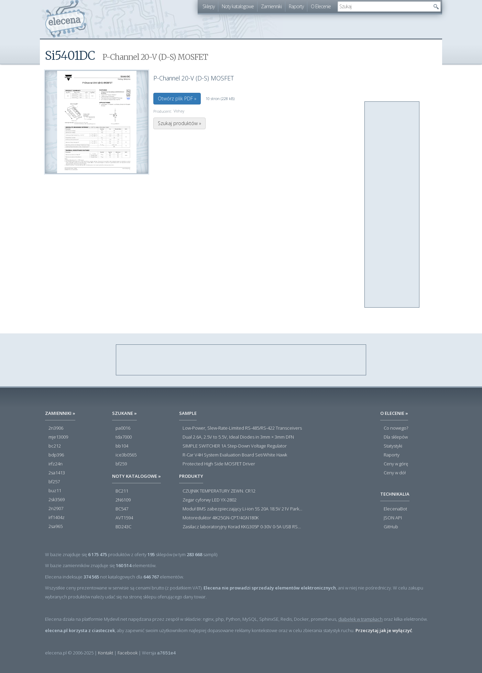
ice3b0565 (126, 455)
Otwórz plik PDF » (177, 98)
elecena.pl (66, 19)
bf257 (54, 482)
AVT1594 (124, 518)
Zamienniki (271, 6)
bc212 (54, 446)
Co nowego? (396, 428)
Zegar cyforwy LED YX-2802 (210, 500)
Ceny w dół (395, 473)
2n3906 (55, 428)
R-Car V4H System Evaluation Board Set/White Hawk (235, 455)
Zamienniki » (60, 413)
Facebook (128, 653)
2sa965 (55, 526)
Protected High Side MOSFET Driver (219, 464)
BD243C (123, 527)
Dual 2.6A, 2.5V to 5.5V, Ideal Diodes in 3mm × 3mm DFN (238, 437)
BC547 (122, 509)
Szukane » (124, 413)
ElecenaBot (395, 509)
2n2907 (55, 508)
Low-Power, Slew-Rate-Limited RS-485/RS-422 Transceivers (242, 428)
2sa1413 (56, 473)
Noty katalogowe (238, 6)
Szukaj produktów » (179, 123)
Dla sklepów (396, 437)
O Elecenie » (394, 413)
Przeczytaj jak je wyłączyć (383, 630)
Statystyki (393, 446)
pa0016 (123, 428)
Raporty (296, 6)
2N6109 (123, 500)
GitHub (391, 527)
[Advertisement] (392, 205)
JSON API (393, 518)
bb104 (122, 446)
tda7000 (124, 437)
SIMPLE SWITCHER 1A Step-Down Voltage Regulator (235, 446)
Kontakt (105, 653)
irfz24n (55, 464)
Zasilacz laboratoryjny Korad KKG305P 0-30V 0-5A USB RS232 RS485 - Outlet (243, 527)
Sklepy (208, 6)
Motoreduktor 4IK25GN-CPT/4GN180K (221, 518)
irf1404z (56, 517)
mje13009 (58, 437)
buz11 (54, 491)
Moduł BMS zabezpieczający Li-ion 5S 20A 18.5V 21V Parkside (243, 509)
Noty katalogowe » (136, 476)
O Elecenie (321, 6)
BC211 (122, 491)
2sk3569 (56, 500)
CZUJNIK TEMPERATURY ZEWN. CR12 (219, 491)
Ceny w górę (396, 464)
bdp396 (56, 455)
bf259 (121, 464)
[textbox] (384, 6)
